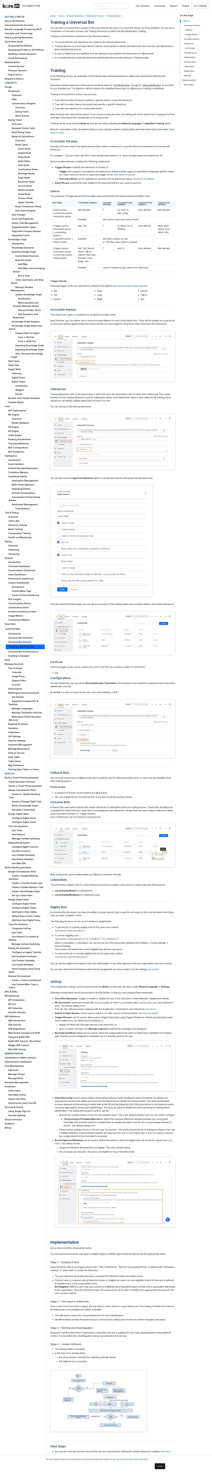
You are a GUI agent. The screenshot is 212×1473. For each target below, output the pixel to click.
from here (165, 1451)
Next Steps (189, 85)
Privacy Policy (128, 1459)
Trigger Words (191, 34)
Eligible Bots (189, 71)
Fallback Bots (190, 57)
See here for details (148, 1013)
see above (150, 1009)
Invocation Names (191, 39)
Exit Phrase (190, 48)
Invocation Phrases (192, 25)
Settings (187, 75)
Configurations (190, 53)
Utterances (188, 44)
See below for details (124, 174)
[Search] (115, 6)
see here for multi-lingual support (130, 286)
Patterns (188, 30)
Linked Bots (189, 66)
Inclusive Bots (190, 62)
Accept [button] (160, 1466)
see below (153, 969)
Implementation (189, 80)
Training (185, 21)
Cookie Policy (142, 1459)
